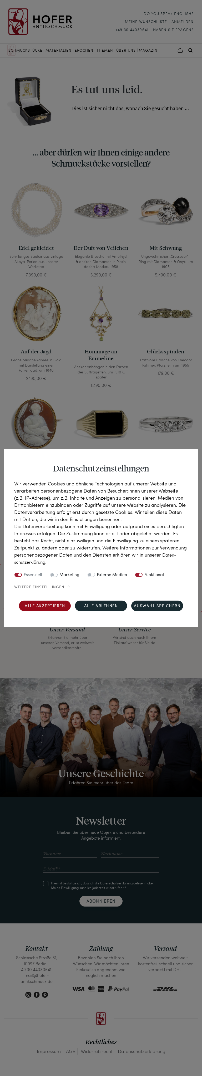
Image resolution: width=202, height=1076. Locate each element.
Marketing (69, 575)
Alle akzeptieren (45, 606)
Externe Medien (112, 575)
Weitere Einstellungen (39, 587)
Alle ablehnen (101, 606)
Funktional (154, 575)
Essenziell (33, 575)
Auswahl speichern (157, 606)
